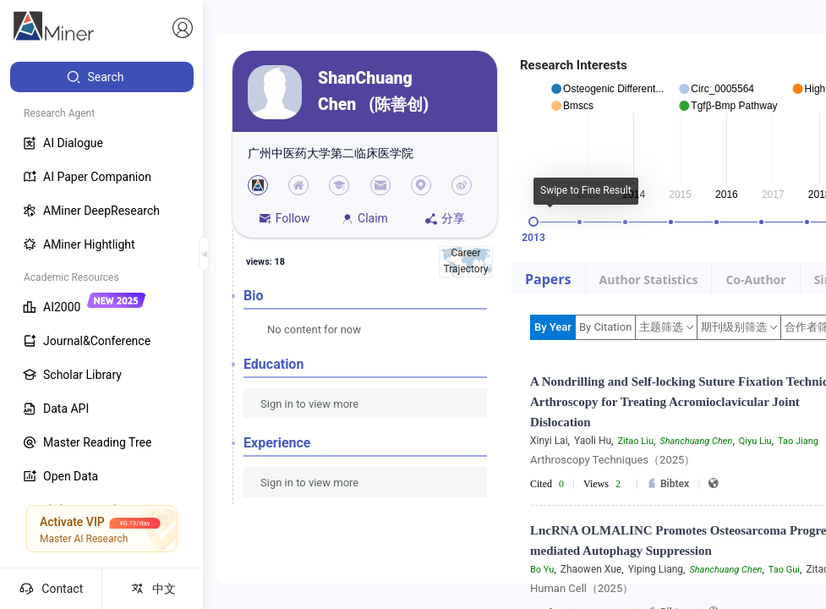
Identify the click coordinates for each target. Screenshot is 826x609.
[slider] (533, 222)
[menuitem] (102, 77)
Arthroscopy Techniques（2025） (612, 459)
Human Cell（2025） (581, 588)
